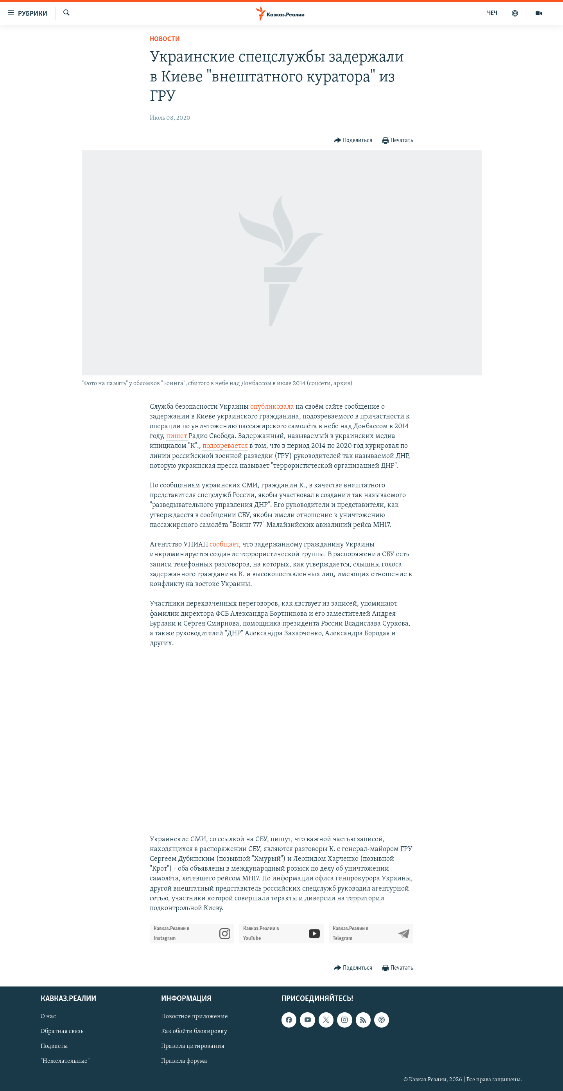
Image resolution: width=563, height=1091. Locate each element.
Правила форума (184, 1062)
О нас (48, 1017)
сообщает (224, 544)
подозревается (225, 446)
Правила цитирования (192, 1047)
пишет (177, 436)
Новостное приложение (194, 1017)
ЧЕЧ (492, 13)
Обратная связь (62, 1032)
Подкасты (54, 1047)
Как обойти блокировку (194, 1032)
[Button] (353, 140)
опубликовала (272, 407)
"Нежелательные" (65, 1062)
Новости (165, 39)
